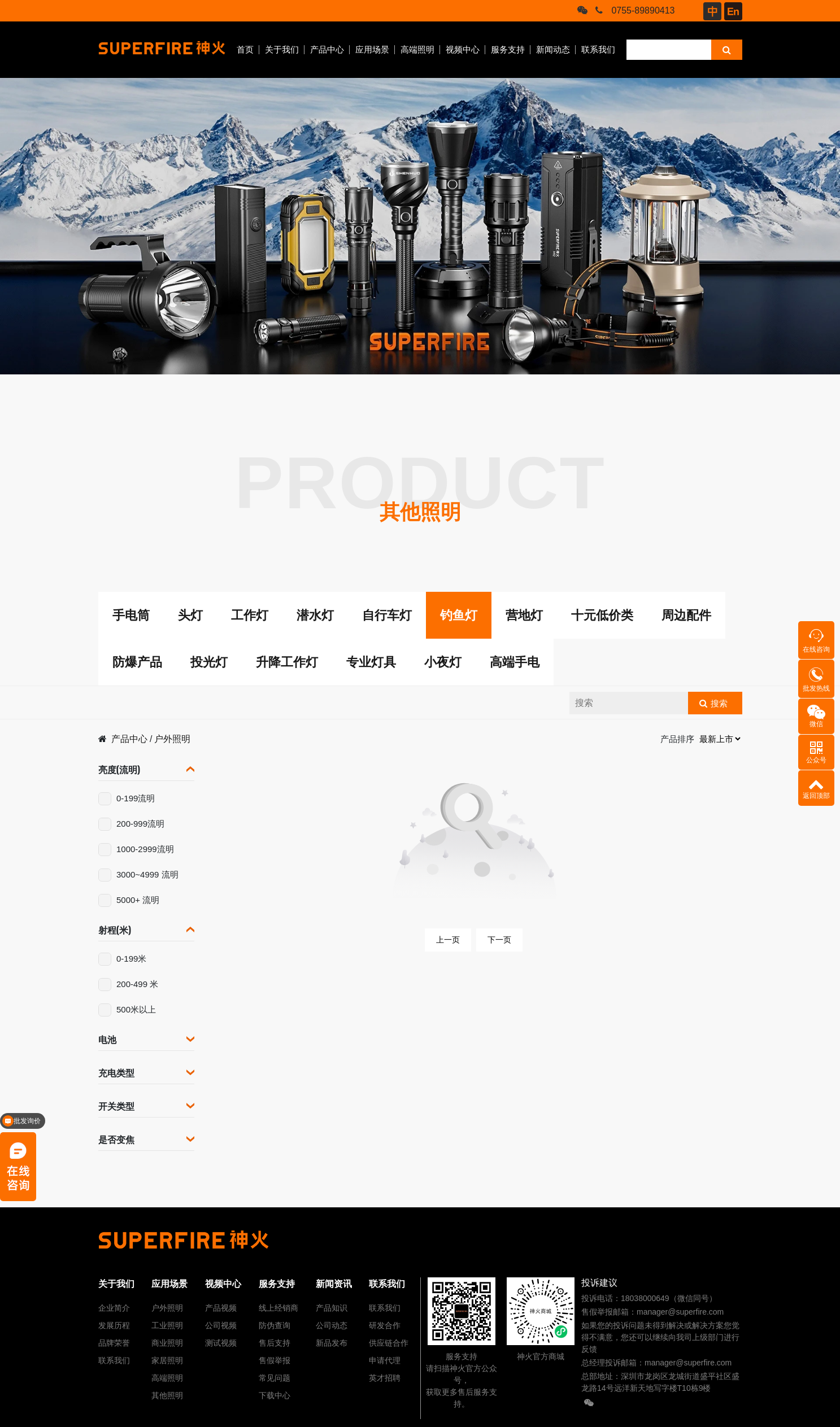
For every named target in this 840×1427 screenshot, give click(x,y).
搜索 (719, 703)
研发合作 (385, 1325)
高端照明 (417, 49)
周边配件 (686, 615)
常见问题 (274, 1377)
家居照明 (167, 1360)
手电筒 (131, 615)
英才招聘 (385, 1377)
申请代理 (385, 1360)
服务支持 (508, 49)
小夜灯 (443, 662)
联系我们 (598, 49)
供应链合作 (388, 1342)
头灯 (190, 615)
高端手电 (514, 662)
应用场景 (372, 49)
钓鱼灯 (458, 615)
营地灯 (524, 615)
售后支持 (274, 1342)
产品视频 (221, 1307)
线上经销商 (278, 1307)
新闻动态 (553, 49)
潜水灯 (315, 615)
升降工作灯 (287, 662)
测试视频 (221, 1342)
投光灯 (209, 662)
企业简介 (114, 1307)
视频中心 (463, 49)
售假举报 (274, 1360)
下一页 (499, 939)
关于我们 (282, 49)
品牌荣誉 (114, 1342)
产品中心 (327, 49)
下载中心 (274, 1395)
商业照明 (167, 1342)
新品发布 (331, 1342)
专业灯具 (371, 662)
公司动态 (331, 1325)
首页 (245, 49)
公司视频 (221, 1325)
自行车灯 (387, 615)
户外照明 (172, 739)
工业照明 (167, 1325)
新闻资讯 (334, 1284)
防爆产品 (137, 662)
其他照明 (167, 1395)
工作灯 (249, 615)
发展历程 (114, 1325)
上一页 (448, 939)
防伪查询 (274, 1325)
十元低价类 (602, 615)
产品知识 (331, 1307)
